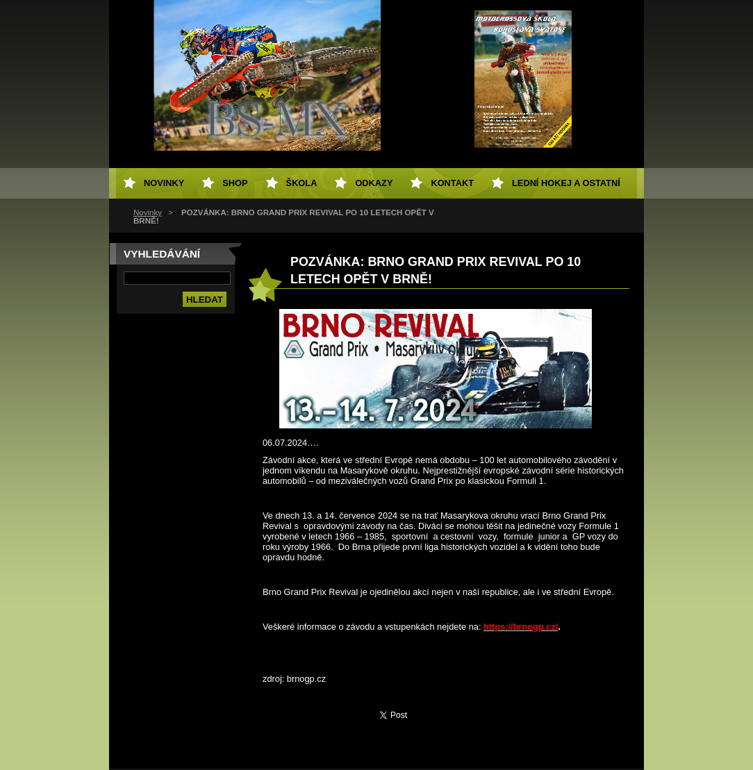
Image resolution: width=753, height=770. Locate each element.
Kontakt (452, 183)
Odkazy (373, 183)
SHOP (234, 183)
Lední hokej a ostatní (566, 183)
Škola (301, 183)
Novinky (147, 212)
